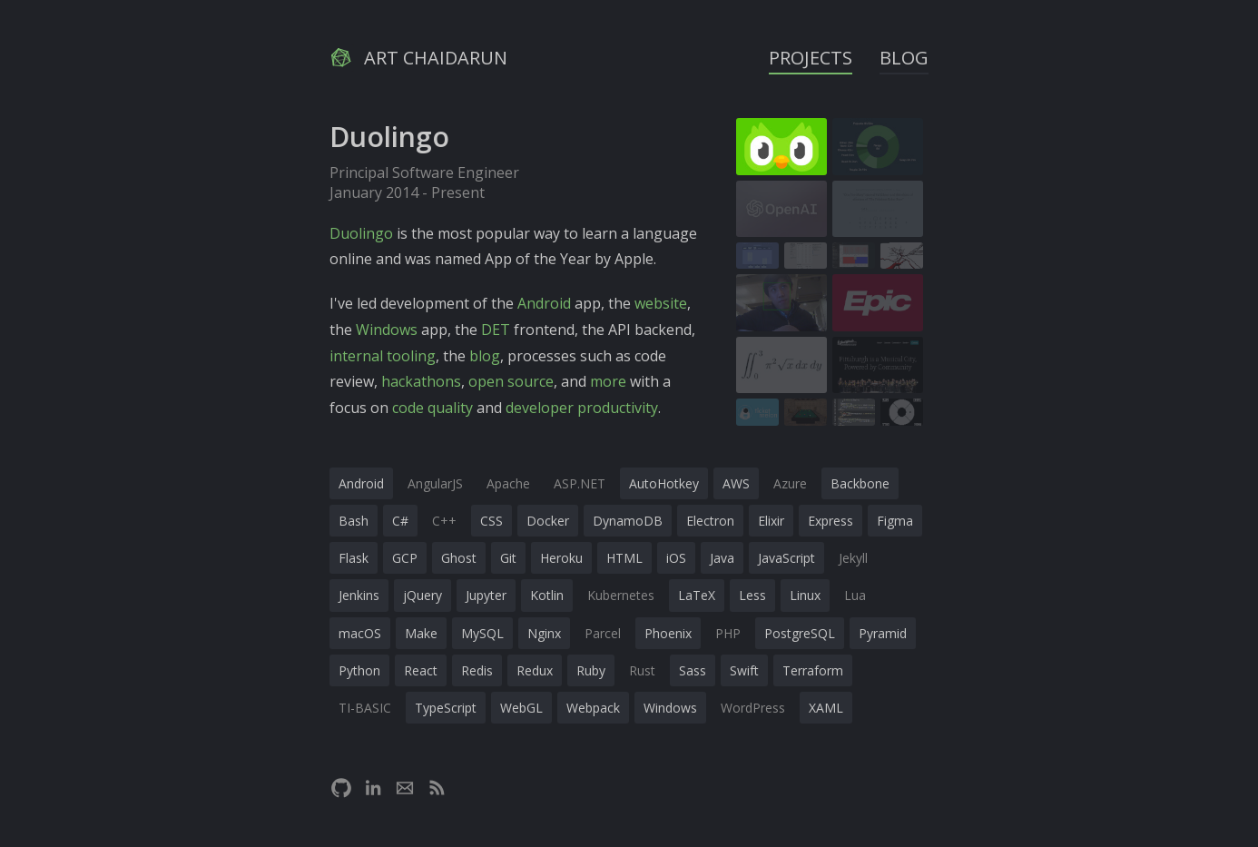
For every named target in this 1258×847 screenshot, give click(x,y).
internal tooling (382, 356)
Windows (387, 330)
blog (484, 356)
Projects (810, 57)
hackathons (421, 381)
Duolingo (361, 233)
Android (544, 303)
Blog (904, 57)
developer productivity (582, 408)
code (408, 408)
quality (450, 408)
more (608, 381)
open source (511, 381)
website (660, 303)
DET (495, 330)
